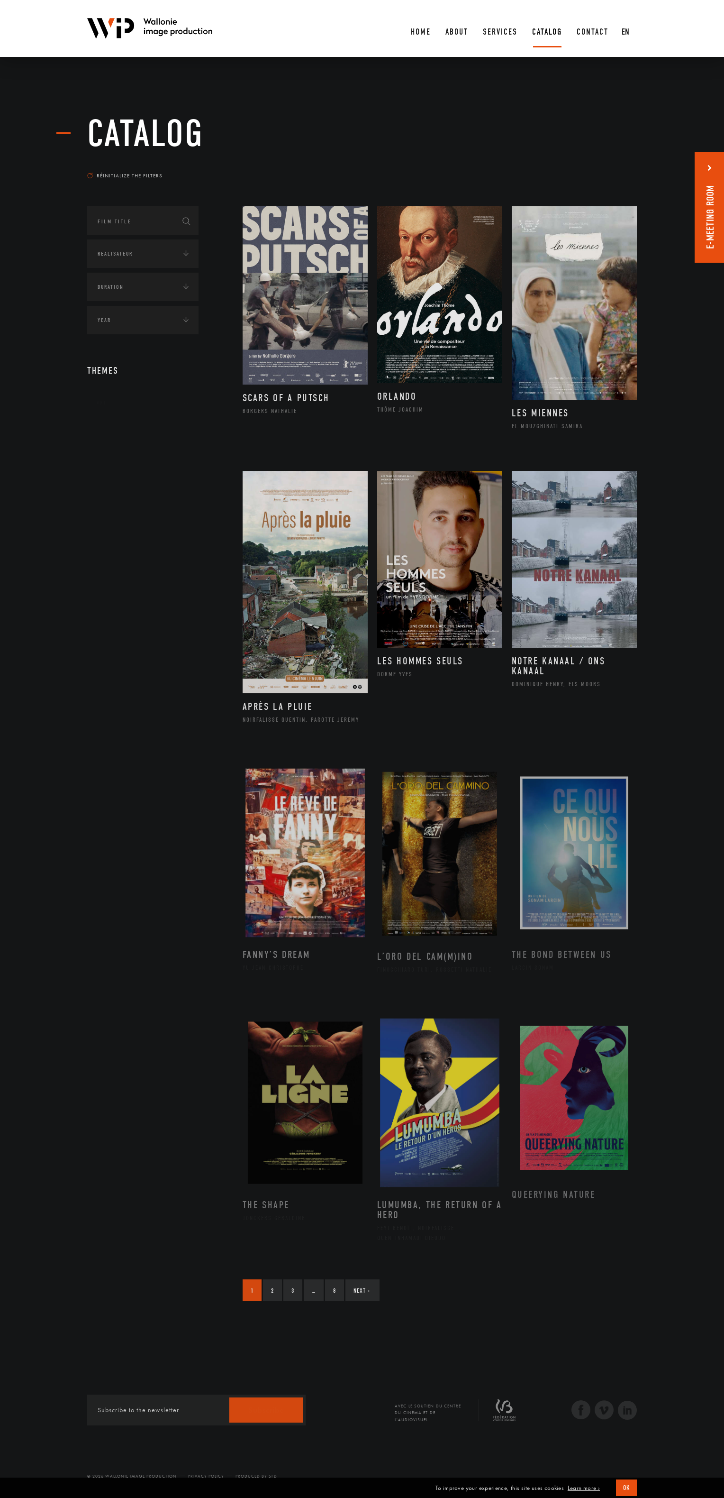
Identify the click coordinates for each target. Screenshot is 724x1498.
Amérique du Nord (136, 475)
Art (102, 402)
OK (626, 1488)
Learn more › (584, 1488)
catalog (145, 134)
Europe (117, 520)
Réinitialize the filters (125, 175)
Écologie (110, 553)
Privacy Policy (206, 1476)
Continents (114, 432)
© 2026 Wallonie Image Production (132, 1476)
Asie (113, 505)
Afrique (119, 460)
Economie (111, 582)
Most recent (620, 166)
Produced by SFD (256, 1476)
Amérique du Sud (133, 491)
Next (361, 1290)
